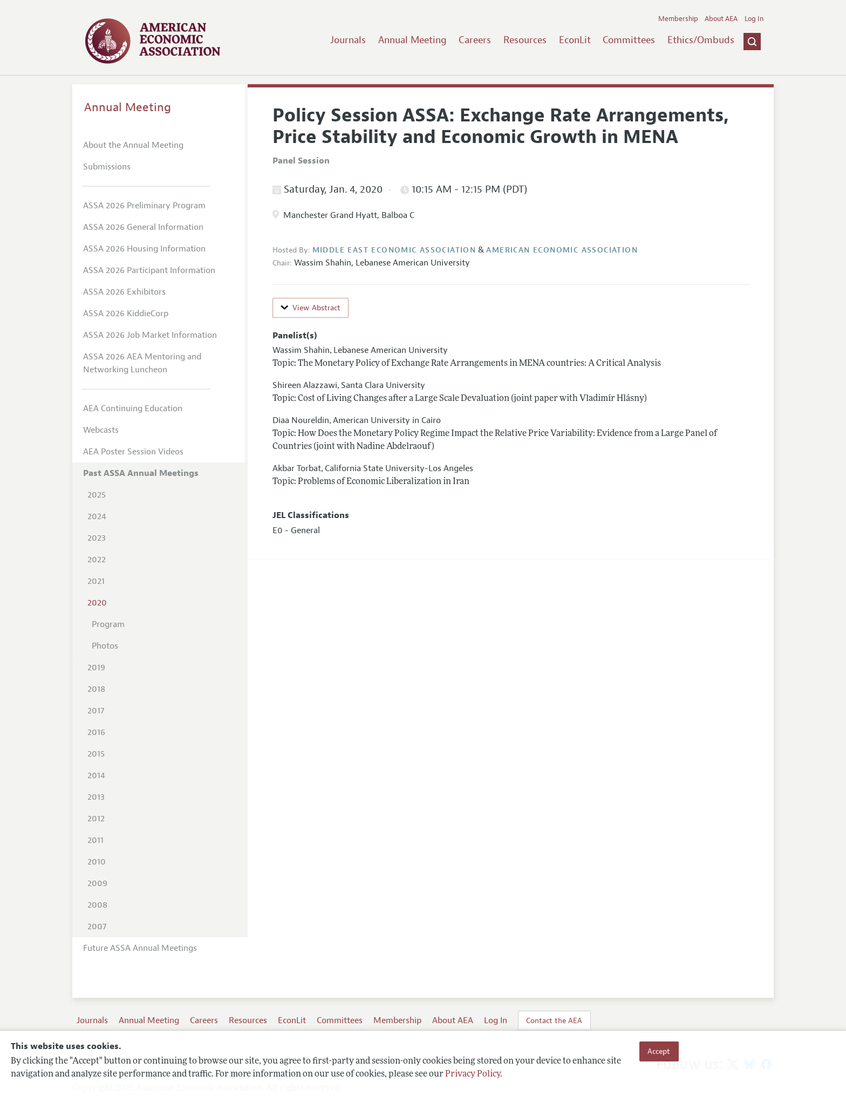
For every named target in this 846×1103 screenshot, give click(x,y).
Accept (658, 1051)
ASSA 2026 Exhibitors (124, 292)
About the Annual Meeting (133, 145)
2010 (96, 861)
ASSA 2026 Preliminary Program (144, 205)
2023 (96, 538)
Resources (525, 40)
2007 (96, 926)
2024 (96, 516)
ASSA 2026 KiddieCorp (125, 313)
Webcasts (101, 430)
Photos (105, 646)
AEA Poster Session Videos (133, 451)
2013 (96, 797)
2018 (96, 689)
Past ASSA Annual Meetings (141, 473)
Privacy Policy (472, 1074)
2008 (97, 905)
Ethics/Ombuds (700, 40)
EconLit (575, 40)
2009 (97, 883)
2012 (96, 818)
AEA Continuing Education (132, 408)
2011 (95, 840)
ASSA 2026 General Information (143, 227)
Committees (629, 40)
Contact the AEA (554, 1020)
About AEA (721, 19)
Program (108, 624)
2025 (96, 494)
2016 (96, 732)
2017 (95, 710)
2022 (96, 559)
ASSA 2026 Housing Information (144, 248)
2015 (96, 753)
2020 (97, 602)
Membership (678, 19)
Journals (348, 40)
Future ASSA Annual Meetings (140, 948)
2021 (96, 581)
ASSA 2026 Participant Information (149, 270)
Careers (475, 40)
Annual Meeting (412, 40)
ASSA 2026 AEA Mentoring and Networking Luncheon (142, 363)
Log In (754, 19)
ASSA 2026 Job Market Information (150, 335)
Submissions (107, 166)
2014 (96, 775)
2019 (96, 667)
